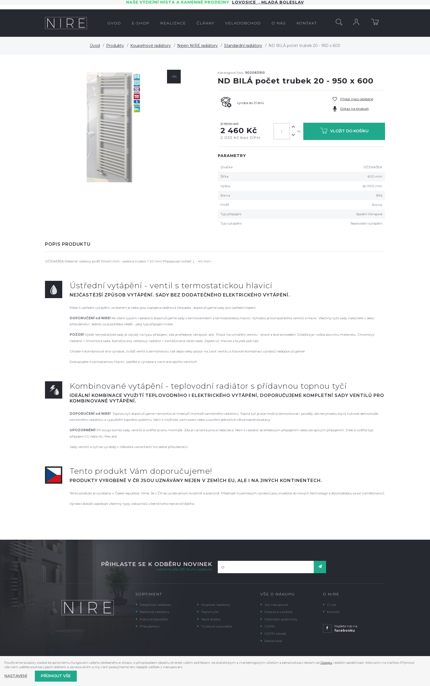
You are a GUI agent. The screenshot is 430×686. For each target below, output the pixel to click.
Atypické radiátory (215, 605)
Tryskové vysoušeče (216, 626)
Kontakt (333, 612)
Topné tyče (209, 612)
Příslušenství (150, 626)
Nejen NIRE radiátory (197, 45)
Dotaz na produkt (354, 109)
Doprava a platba (278, 612)
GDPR (269, 626)
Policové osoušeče (154, 619)
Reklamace (273, 641)
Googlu (326, 662)
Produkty (115, 45)
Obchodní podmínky (281, 619)
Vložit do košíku (344, 131)
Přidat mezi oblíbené (356, 99)
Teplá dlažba (210, 619)
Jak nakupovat (276, 605)
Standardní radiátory (243, 45)
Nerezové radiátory (154, 612)
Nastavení (15, 675)
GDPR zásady (275, 633)
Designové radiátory (155, 605)
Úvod (95, 45)
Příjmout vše (56, 675)
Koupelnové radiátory (150, 45)
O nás (331, 605)
